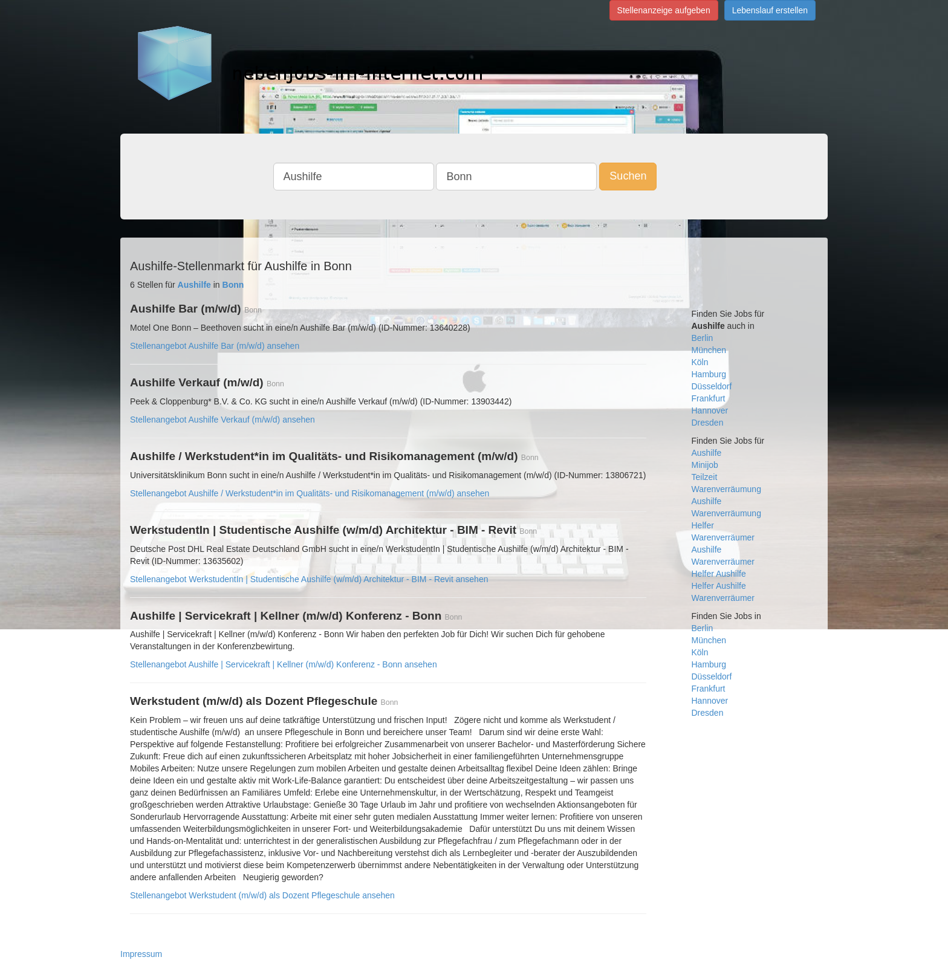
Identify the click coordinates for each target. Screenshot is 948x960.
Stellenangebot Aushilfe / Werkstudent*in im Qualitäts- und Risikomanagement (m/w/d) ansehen (309, 493)
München (709, 350)
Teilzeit (705, 477)
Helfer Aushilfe (719, 574)
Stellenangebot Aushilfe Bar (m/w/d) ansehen (214, 346)
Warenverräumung (726, 489)
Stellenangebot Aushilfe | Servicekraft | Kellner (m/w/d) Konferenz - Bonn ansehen (283, 664)
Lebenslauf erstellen (770, 10)
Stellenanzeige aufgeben (663, 10)
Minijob (705, 465)
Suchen (627, 176)
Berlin (702, 338)
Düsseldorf (712, 386)
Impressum (141, 954)
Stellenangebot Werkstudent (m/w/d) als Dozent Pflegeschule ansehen (262, 895)
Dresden (708, 422)
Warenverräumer (723, 537)
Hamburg (709, 374)
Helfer (703, 525)
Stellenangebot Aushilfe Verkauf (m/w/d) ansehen (222, 419)
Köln (700, 362)
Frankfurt (709, 398)
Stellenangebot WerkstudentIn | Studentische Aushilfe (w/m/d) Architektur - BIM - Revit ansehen (309, 579)
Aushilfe (707, 453)
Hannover (710, 410)
